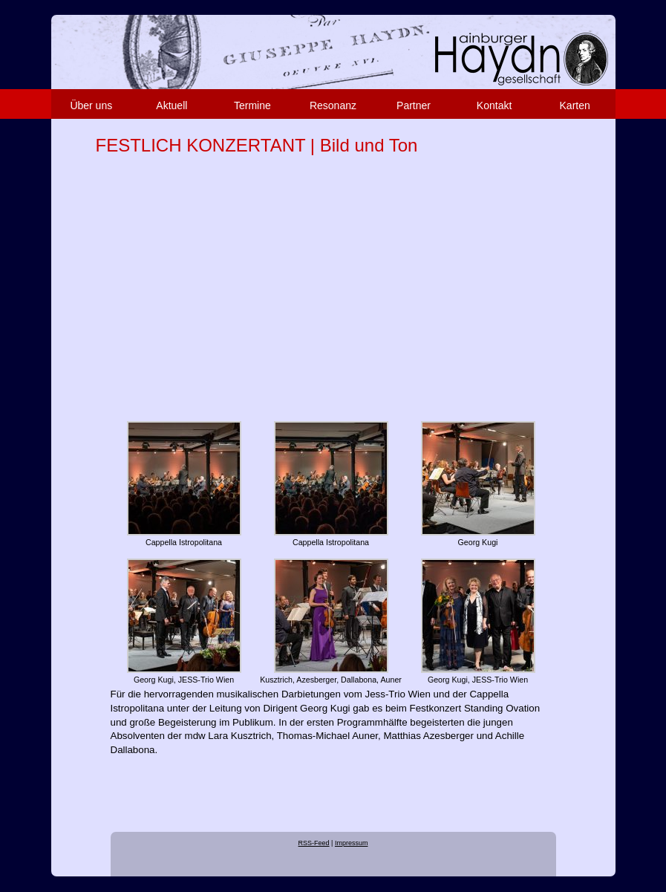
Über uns (91, 105)
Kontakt (494, 105)
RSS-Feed (314, 843)
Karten (575, 105)
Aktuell (171, 105)
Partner (413, 105)
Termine (252, 105)
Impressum (351, 843)
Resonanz (333, 105)
